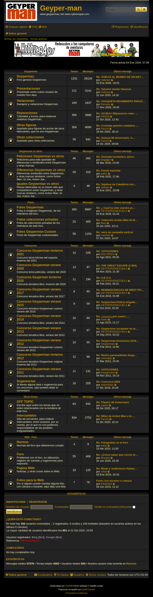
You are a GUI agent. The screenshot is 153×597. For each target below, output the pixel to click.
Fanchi (105, 128)
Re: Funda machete (108, 170)
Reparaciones (27, 113)
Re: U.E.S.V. (103, 277)
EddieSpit (106, 483)
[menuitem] (32, 27)
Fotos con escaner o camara (114, 480)
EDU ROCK (108, 254)
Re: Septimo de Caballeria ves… (116, 184)
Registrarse (38, 502)
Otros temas (31, 396)
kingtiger (106, 159)
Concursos (31, 245)
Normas (22, 442)
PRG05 (105, 116)
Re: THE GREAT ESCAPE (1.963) (116, 265)
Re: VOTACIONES (107, 251)
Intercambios (26, 415)
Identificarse (16, 502)
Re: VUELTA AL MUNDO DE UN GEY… (120, 76)
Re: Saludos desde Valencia (113, 89)
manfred (105, 235)
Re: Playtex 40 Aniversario (112, 402)
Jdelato (105, 187)
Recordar (128, 506)
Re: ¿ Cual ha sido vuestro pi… (115, 207)
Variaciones (25, 100)
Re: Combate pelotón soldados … (117, 125)
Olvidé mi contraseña (106, 506)
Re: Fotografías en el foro (112, 442)
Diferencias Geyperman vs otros (41, 170)
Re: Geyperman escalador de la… (117, 328)
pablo (104, 173)
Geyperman (30, 71)
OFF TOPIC (25, 401)
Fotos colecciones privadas (37, 219)
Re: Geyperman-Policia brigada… (117, 302)
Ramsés (105, 104)
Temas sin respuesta (16, 38)
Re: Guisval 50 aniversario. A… (115, 137)
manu (104, 319)
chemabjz (106, 358)
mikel (104, 445)
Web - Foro (31, 437)
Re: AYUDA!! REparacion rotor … (116, 113)
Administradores (29, 540)
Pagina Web (25, 468)
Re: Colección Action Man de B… (117, 220)
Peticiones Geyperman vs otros (40, 156)
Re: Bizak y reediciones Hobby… (116, 468)
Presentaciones (28, 88)
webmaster (107, 384)
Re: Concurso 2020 (108, 381)
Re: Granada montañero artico (115, 156)
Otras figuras (26, 125)
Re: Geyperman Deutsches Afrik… (117, 340)
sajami (104, 405)
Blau (103, 223)
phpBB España (88, 589)
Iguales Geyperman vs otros (38, 183)
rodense (105, 79)
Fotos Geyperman (30, 207)
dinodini (105, 457)
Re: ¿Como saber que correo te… (117, 454)
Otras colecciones (30, 137)
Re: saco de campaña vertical (114, 232)
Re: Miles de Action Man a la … (115, 416)
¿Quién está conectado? (23, 519)
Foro (20, 454)
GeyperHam (108, 343)
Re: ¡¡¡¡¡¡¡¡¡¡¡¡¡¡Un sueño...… (113, 316)
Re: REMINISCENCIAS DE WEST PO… (120, 289)
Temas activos (38, 38)
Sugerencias (26, 381)
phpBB (68, 586)
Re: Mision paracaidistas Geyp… (116, 355)
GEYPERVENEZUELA (114, 210)
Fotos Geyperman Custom (36, 231)
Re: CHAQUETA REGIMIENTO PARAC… (121, 101)
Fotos (30, 202)
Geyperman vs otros (30, 151)
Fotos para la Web (30, 480)
